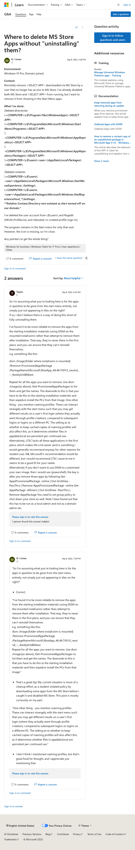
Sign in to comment (15, 268)
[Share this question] (83, 27)
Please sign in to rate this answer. (30, 517)
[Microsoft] (6, 4)
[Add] (76, 27)
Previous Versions (31, 834)
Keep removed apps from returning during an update (109, 104)
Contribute (63, 834)
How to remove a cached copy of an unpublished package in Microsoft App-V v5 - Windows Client (112, 139)
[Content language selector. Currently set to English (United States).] (20, 826)
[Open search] (118, 5)
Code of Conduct (114, 834)
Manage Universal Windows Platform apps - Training (109, 74)
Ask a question (121, 14)
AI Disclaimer (11, 834)
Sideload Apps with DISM (108, 124)
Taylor (19, 291)
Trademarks (10, 839)
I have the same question (68, 258)
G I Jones (16, 59)
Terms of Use (94, 834)
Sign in (127, 4)
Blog (48, 834)
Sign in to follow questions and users (112, 38)
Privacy (77, 834)
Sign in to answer (13, 806)
